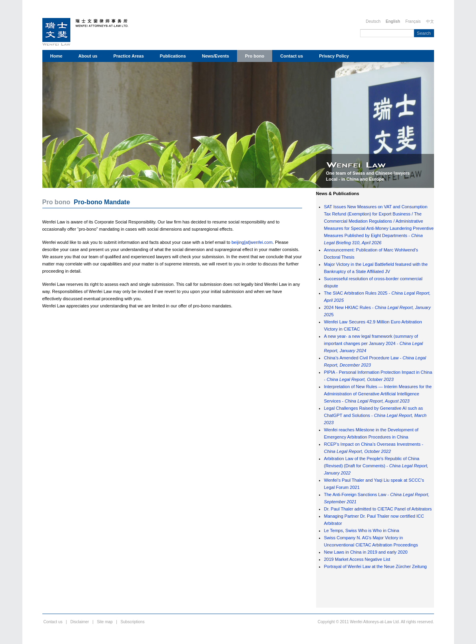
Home (56, 56)
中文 (430, 21)
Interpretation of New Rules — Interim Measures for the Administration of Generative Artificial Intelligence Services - (378, 393)
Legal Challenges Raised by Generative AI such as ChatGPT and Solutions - (375, 415)
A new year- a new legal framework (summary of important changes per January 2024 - (373, 343)
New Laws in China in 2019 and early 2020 (366, 552)
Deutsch (373, 21)
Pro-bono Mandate (102, 202)
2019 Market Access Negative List (357, 559)
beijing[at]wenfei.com (252, 242)
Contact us (291, 56)
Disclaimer (79, 622)
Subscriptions (133, 622)
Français (412, 21)
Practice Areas (129, 56)
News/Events (215, 56)
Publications (173, 56)
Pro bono (254, 56)
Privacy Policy (334, 56)
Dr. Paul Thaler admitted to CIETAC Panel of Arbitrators (378, 508)
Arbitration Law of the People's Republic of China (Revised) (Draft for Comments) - (376, 465)
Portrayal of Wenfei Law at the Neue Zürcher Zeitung (375, 566)
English (393, 21)
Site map (104, 622)
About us (88, 56)
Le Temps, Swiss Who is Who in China (361, 530)
